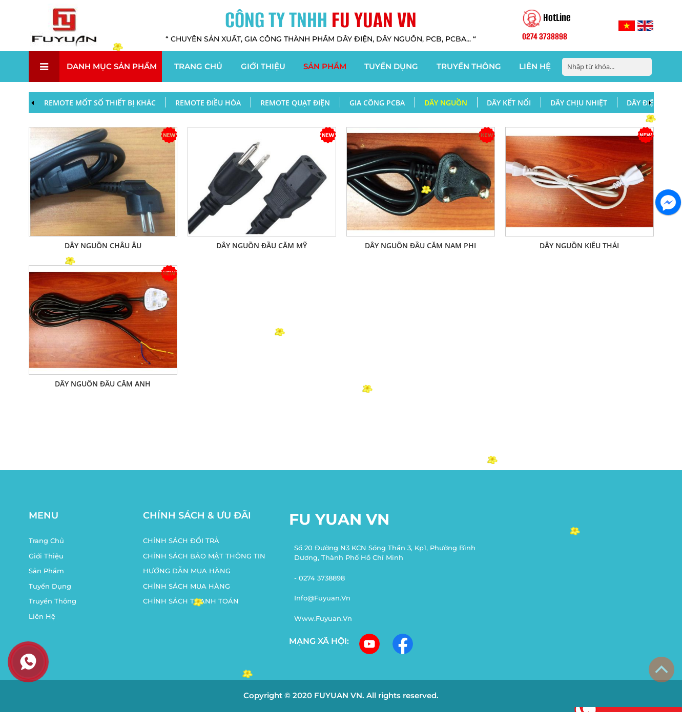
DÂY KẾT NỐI (509, 102)
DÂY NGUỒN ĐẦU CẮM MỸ (261, 245)
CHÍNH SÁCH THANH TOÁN (191, 601)
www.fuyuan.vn (323, 618)
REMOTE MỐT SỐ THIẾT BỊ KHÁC (100, 102)
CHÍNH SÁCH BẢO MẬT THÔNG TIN (204, 556)
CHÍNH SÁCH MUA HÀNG (186, 586)
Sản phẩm (324, 66)
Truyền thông (469, 66)
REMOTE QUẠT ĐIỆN (295, 102)
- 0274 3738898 (319, 578)
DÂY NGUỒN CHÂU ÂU (103, 245)
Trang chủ (198, 66)
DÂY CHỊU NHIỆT (578, 102)
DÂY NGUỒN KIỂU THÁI (579, 245)
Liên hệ (535, 66)
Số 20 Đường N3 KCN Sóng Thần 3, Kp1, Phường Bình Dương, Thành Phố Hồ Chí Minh (385, 553)
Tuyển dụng (391, 66)
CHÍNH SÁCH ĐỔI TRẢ (181, 540)
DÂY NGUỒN (445, 102)
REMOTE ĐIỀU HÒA (208, 102)
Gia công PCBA (377, 102)
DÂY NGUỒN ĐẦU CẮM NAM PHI (420, 245)
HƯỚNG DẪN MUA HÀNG (187, 571)
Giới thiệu (263, 66)
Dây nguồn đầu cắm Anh (103, 384)
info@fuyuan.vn (322, 598)
